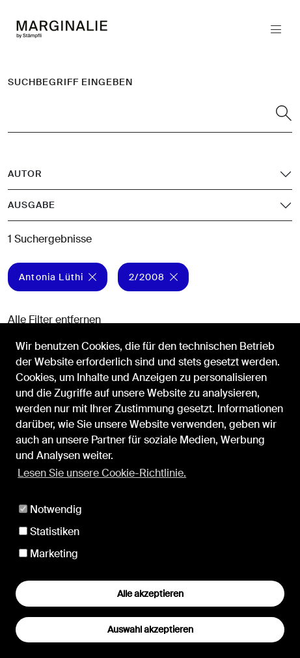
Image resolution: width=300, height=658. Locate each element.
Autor (25, 173)
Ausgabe (31, 205)
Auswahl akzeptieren (150, 629)
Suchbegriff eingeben (70, 82)
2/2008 (153, 277)
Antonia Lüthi (57, 277)
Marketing (48, 553)
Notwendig (50, 509)
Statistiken (49, 531)
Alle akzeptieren (150, 593)
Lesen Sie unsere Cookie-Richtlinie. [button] (102, 473)
